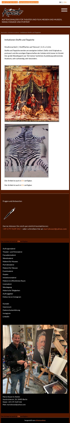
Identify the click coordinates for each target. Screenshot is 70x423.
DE (60, 2)
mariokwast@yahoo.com (28, 2)
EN (65, 2)
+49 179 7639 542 (12, 229)
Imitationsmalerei (13, 32)
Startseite (4, 32)
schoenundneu (40, 420)
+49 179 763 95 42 (10, 2)
